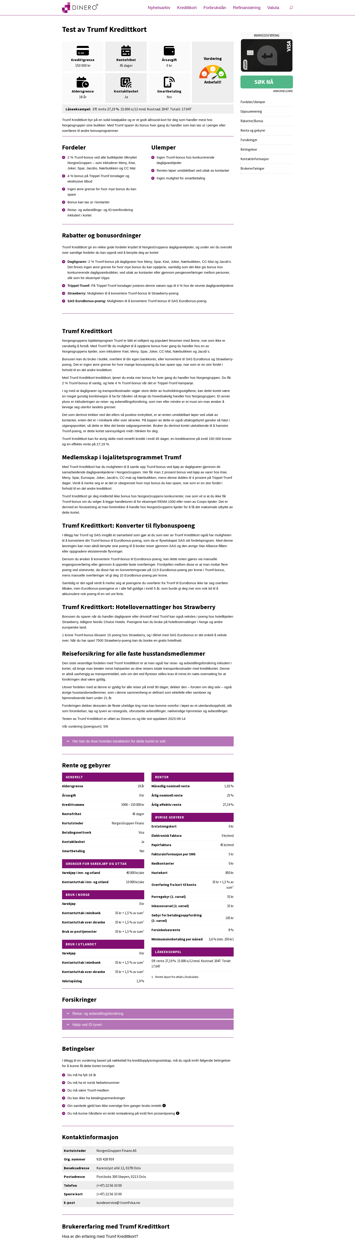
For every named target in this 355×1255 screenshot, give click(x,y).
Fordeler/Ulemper (252, 102)
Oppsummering (251, 111)
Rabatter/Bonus (251, 121)
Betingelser (248, 149)
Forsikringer (248, 140)
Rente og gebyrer (252, 130)
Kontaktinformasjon (254, 159)
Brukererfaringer (252, 168)
